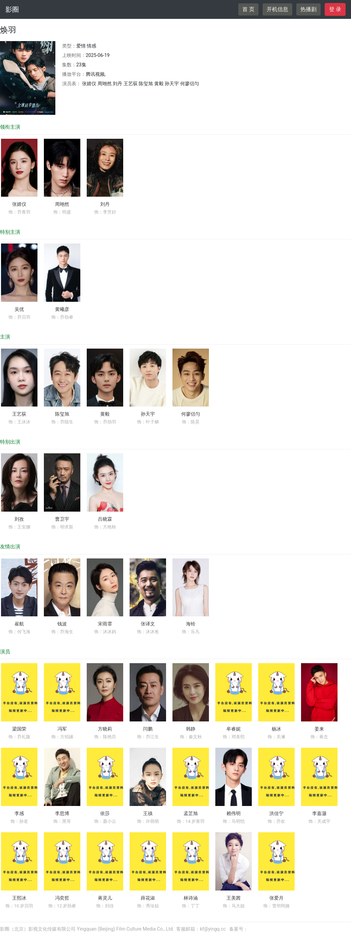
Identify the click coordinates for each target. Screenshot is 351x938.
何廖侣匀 (190, 414)
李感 (19, 813)
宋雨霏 (105, 623)
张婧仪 (19, 204)
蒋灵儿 (105, 898)
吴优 (19, 309)
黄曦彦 (62, 309)
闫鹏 (148, 729)
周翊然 (62, 204)
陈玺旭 (62, 414)
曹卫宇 (62, 519)
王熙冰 (19, 898)
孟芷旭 (191, 813)
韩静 (190, 729)
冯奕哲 (62, 898)
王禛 (148, 813)
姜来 (319, 729)
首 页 (248, 9)
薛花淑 (148, 898)
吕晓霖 (105, 519)
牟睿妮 (233, 729)
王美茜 (233, 898)
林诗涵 (191, 898)
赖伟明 (233, 813)
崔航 (19, 623)
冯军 (62, 729)
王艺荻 (19, 414)
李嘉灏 (319, 813)
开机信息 (277, 9)
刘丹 (105, 204)
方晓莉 (105, 729)
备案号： (238, 929)
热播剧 (308, 9)
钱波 (62, 623)
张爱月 (276, 898)
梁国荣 (19, 729)
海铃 (190, 623)
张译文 (148, 623)
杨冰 (276, 729)
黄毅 (105, 414)
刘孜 (19, 519)
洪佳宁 (276, 813)
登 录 (335, 9)
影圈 (12, 9)
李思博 (62, 813)
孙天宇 (148, 414)
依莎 (105, 813)
